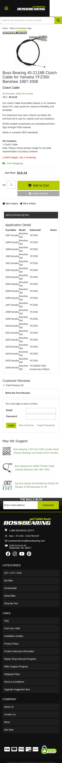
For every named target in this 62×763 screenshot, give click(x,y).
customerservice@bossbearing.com (26, 541)
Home (5, 28)
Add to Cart (41, 185)
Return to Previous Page (20, 28)
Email (9, 410)
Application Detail (17, 215)
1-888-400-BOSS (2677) (21, 530)
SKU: (5, 97)
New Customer (26, 425)
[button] (31, 20)
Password (11, 416)
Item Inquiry (12, 203)
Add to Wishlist (40, 193)
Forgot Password (46, 425)
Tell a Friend (29, 203)
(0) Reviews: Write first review (17, 93)
